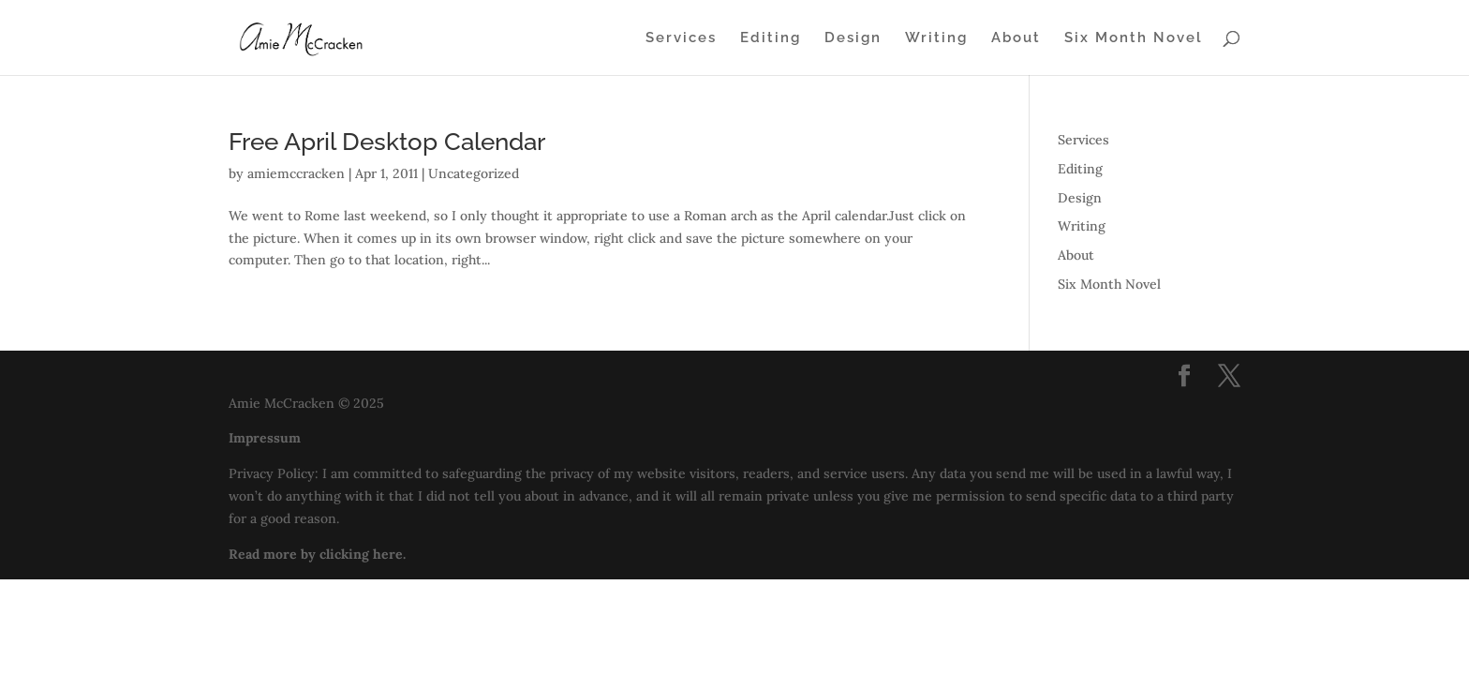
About (1016, 38)
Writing (936, 38)
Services (681, 38)
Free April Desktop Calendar (387, 142)
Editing (770, 38)
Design (853, 38)
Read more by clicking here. (317, 554)
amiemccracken (296, 173)
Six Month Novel (1133, 38)
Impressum (265, 437)
